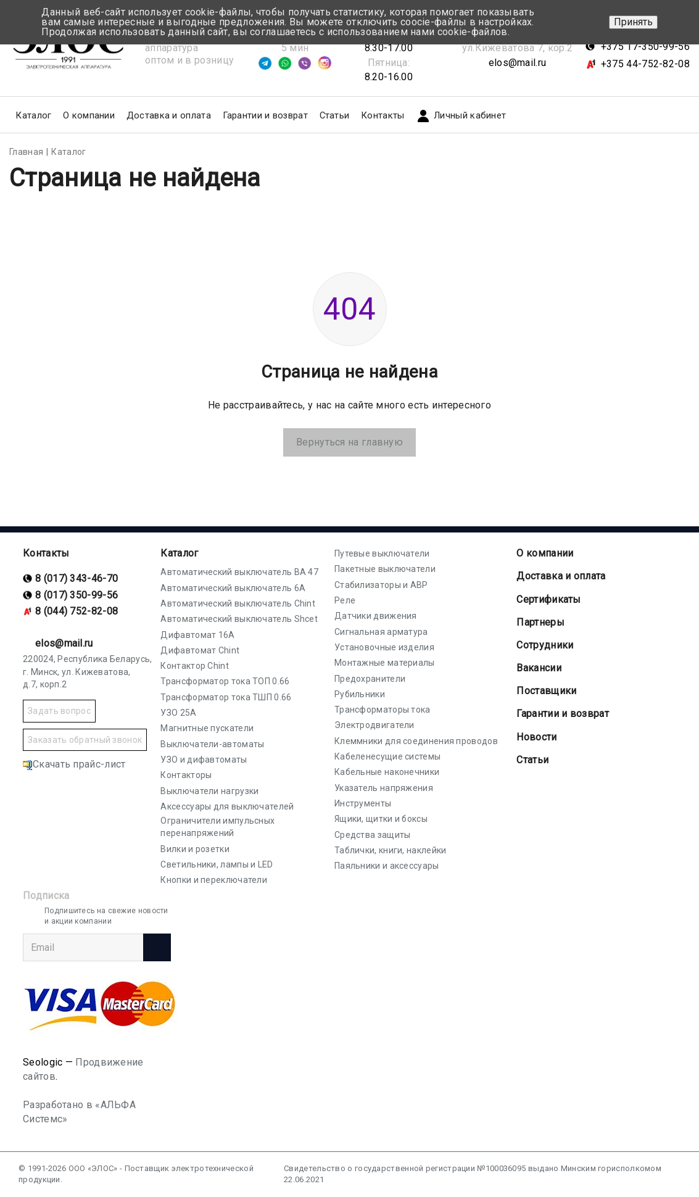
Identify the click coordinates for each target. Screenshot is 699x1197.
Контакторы (186, 775)
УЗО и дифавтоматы (203, 759)
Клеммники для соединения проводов (416, 741)
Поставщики (546, 691)
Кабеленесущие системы (387, 756)
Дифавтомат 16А (197, 635)
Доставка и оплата (168, 115)
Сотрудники (544, 645)
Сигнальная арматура (381, 632)
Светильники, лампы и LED (216, 864)
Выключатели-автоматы (212, 744)
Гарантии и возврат (265, 115)
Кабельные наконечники (386, 772)
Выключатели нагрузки (209, 791)
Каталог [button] (33, 115)
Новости (536, 737)
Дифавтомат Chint (199, 650)
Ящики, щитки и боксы (381, 819)
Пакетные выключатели (385, 569)
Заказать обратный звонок (85, 740)
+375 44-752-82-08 (645, 64)
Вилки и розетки (195, 849)
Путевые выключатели (382, 553)
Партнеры (540, 622)
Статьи (335, 115)
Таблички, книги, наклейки (390, 850)
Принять (633, 22)
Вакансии (538, 668)
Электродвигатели (374, 725)
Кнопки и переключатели (213, 880)
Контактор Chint (194, 666)
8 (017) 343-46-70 (76, 578)
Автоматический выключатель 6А (232, 588)
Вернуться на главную (349, 442)
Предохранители (369, 679)
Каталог (179, 553)
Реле (344, 600)
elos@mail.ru (518, 62)
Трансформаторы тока (382, 709)
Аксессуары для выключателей (227, 806)
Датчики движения (375, 616)
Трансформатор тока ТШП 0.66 (225, 697)
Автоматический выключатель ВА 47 (239, 572)
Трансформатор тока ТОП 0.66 (224, 681)
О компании (544, 553)
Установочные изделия (384, 647)
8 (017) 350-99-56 (76, 595)
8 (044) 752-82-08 (76, 611)
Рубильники (359, 694)
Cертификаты (548, 599)
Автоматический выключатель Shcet (239, 619)
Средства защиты (372, 835)
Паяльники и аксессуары (386, 866)
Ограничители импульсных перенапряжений (217, 827)
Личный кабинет (461, 116)
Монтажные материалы (384, 663)
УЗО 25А (178, 713)
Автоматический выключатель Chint (237, 603)
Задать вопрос (59, 711)
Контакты (382, 115)
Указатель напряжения (383, 788)
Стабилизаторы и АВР (381, 585)
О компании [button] (89, 115)
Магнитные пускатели (207, 728)
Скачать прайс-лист (74, 764)
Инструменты (362, 803)
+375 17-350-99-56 (645, 46)
